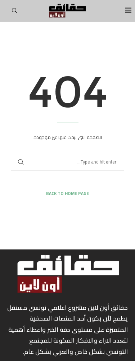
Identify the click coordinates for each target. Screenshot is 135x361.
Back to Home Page (67, 193)
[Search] (14, 12)
